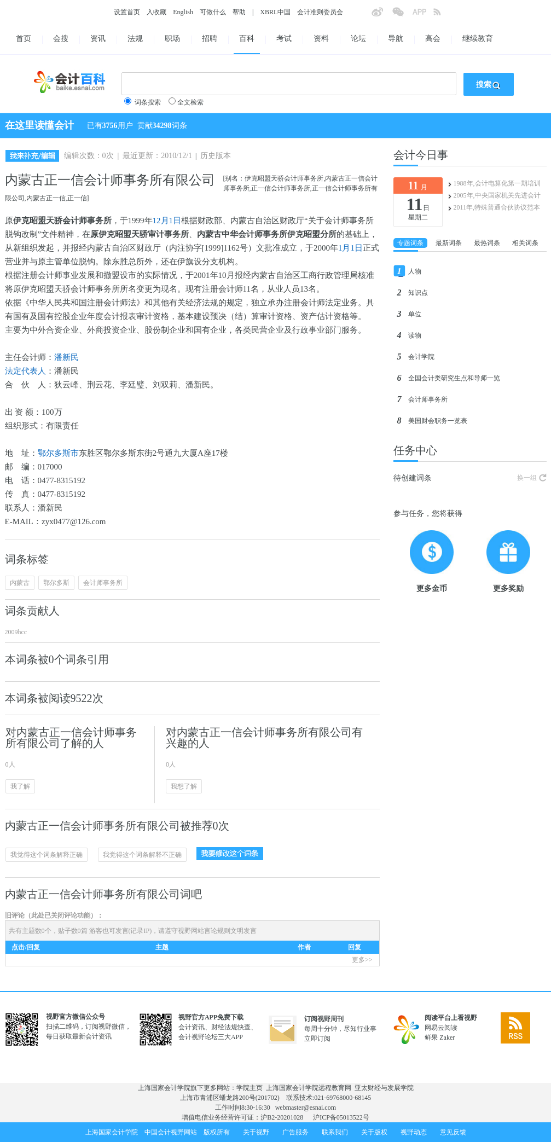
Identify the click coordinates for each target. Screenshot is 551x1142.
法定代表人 (25, 371)
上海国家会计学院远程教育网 (308, 1088)
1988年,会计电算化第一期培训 (497, 183)
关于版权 (374, 1132)
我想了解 (184, 786)
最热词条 (487, 243)
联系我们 (335, 1132)
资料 (321, 38)
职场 (172, 38)
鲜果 (431, 1037)
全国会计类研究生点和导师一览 (454, 378)
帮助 (239, 12)
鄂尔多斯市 (58, 453)
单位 (414, 314)
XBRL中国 (275, 12)
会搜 (60, 38)
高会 (432, 38)
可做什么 (213, 12)
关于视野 (256, 1132)
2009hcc (16, 632)
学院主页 (249, 1088)
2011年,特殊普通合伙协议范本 (497, 207)
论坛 (358, 38)
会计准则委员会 (320, 12)
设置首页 (127, 12)
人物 (414, 271)
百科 (246, 38)
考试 (284, 38)
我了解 (20, 786)
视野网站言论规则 (204, 931)
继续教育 (477, 38)
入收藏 (156, 12)
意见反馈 (453, 1132)
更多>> (362, 960)
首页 (23, 38)
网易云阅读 (441, 1027)
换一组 (527, 478)
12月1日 (167, 220)
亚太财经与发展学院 (384, 1088)
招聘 (209, 38)
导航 (395, 38)
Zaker (447, 1037)
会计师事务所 (103, 583)
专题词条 (410, 243)
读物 (414, 335)
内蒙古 (20, 583)
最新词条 (449, 243)
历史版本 (215, 156)
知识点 (418, 293)
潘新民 (66, 357)
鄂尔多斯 (56, 583)
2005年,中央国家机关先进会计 (497, 195)
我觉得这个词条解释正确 (46, 855)
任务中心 (415, 450)
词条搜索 (148, 102)
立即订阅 (317, 1038)
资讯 (98, 38)
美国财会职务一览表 (437, 421)
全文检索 (190, 102)
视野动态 (414, 1132)
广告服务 (295, 1132)
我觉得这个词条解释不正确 (142, 855)
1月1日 (350, 248)
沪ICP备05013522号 (341, 1117)
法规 (135, 38)
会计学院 (421, 357)
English (183, 12)
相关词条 (525, 243)
